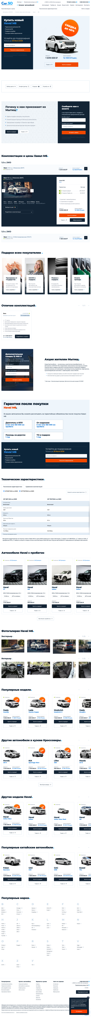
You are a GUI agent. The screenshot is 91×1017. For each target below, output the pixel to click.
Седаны (38, 984)
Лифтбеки (38, 987)
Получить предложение (17, 50)
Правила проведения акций (21, 1012)
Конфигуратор (22, 987)
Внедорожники (39, 993)
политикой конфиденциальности (10, 55)
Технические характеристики (48, 8)
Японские (55, 986)
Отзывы (86, 987)
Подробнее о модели (22, 336)
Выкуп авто (65, 5)
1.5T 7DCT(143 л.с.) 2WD (27, 491)
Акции (59, 5)
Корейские (55, 989)
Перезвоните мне (83, 992)
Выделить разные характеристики (76, 492)
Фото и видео (85, 8)
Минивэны (38, 999)
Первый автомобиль (6, 986)
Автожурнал (79, 5)
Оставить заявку (73, 132)
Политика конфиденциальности (7, 1012)
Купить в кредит (66, 64)
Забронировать (77, 220)
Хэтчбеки (38, 986)
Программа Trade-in (6, 991)
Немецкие (55, 987)
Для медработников (6, 987)
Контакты (87, 5)
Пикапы (38, 995)
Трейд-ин (53, 5)
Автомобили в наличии (24, 986)
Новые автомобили (23, 984)
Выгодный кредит (5, 989)
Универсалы (39, 989)
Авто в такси (22, 989)
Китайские (55, 984)
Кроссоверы (39, 991)
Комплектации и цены (8, 8)
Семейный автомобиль (6, 984)
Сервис (72, 5)
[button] (3, 190)
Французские (56, 991)
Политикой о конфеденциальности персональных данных (78, 1006)
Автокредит (45, 5)
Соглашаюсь (79, 1011)
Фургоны (38, 997)
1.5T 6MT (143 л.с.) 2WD (11, 491)
